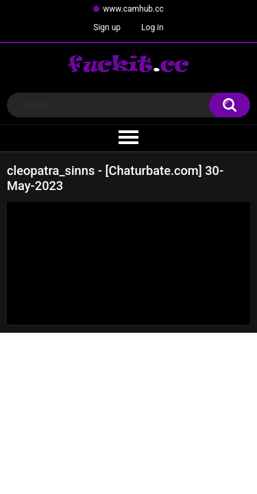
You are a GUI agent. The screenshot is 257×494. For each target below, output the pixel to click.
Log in (152, 27)
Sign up (107, 27)
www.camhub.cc (133, 9)
